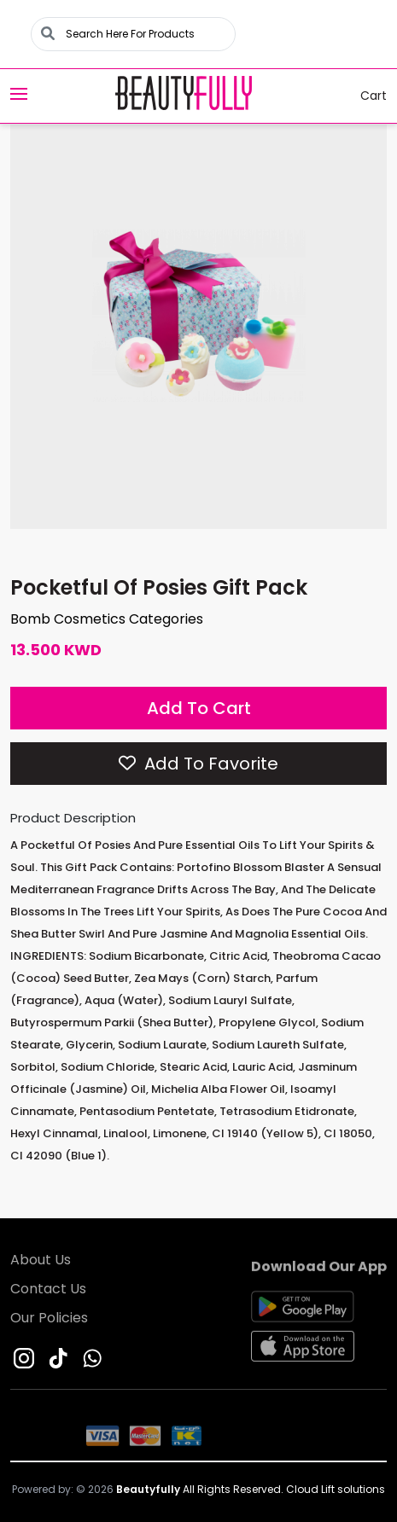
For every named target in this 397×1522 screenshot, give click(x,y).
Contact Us (48, 1291)
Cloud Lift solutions (335, 1489)
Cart (363, 96)
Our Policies (49, 1320)
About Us (40, 1262)
